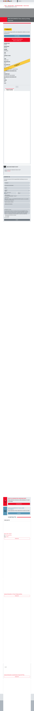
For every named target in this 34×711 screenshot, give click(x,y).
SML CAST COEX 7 (8, 533)
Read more (17, 538)
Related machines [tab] (9, 89)
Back (17, 86)
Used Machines (19, 503)
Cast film (7, 536)
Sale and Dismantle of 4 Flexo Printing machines (13, 594)
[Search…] (24, 1)
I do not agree (7, 216)
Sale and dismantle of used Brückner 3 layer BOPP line (14, 674)
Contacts (19, 513)
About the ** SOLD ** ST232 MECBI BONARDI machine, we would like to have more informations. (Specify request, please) (17, 200)
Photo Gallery (17, 35)
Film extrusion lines (9, 535)
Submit (17, 219)
